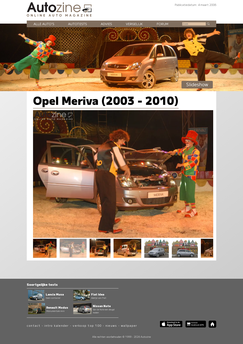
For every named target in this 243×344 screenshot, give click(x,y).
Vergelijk (134, 24)
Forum (162, 24)
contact (34, 325)
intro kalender (56, 325)
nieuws (111, 325)
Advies (106, 24)
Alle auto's (44, 24)
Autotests (77, 24)
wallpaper (129, 325)
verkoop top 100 (87, 325)
